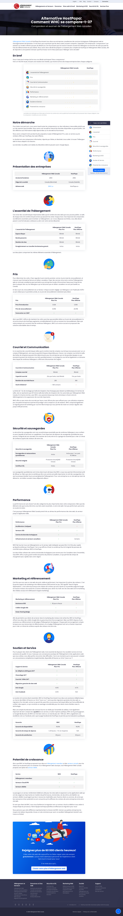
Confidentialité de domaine (51, 893)
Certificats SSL (50, 886)
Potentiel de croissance (37, 107)
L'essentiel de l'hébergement (39, 72)
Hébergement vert (83, 891)
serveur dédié (32, 767)
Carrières (81, 896)
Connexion (104, 1)
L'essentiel (94, 132)
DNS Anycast (17, 896)
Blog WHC (81, 886)
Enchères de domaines (36, 891)
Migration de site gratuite (20, 898)
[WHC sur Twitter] (19, 905)
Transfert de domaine (35, 890)
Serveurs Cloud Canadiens (20, 890)
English (74, 1)
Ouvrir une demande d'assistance (100, 888)
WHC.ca (50, 186)
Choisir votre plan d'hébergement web (49, 868)
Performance (34, 92)
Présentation (95, 127)
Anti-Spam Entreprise (52, 889)
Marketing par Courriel (68, 888)
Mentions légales (77, 911)
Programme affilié (67, 889)
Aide (80, 1)
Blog (84, 1)
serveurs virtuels (73, 763)
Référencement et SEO (68, 886)
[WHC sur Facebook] (16, 905)
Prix (31, 77)
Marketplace (66, 893)
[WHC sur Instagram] (26, 905)
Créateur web (33, 895)
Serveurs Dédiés (18, 893)
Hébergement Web (19, 888)
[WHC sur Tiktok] (33, 905)
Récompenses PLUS (68, 891)
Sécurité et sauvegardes (38, 87)
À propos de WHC (83, 888)
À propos (96, 1)
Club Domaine (33, 893)
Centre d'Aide (98, 886)
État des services (99, 891)
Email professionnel (35, 896)
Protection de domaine (52, 891)
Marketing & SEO (96, 156)
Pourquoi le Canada (84, 893)
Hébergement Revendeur (20, 891)
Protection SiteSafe (51, 888)
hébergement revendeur (55, 763)
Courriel (93, 141)
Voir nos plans (99, 170)
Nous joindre (82, 894)
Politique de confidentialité (90, 911)
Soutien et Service (36, 102)
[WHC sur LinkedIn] (23, 905)
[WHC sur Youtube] (30, 905)
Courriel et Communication (39, 82)
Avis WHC (81, 889)
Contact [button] (89, 1)
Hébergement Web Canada (21, 41)
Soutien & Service (96, 160)
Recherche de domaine (36, 888)
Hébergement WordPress (20, 895)
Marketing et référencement (39, 97)
